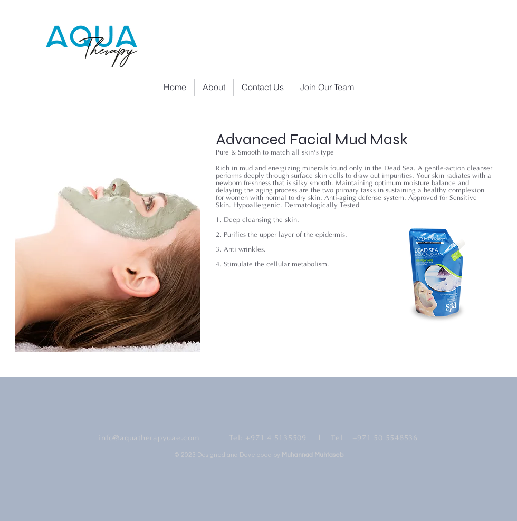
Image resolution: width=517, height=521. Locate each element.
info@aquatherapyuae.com (149, 437)
